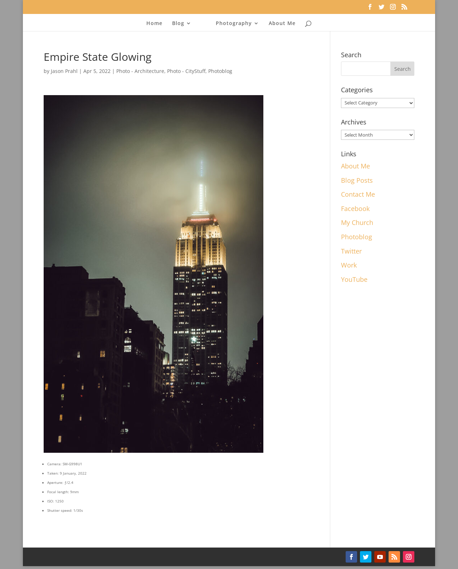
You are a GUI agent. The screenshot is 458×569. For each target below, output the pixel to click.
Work (349, 265)
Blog (178, 23)
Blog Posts (357, 180)
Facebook (355, 208)
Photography (234, 23)
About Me (282, 23)
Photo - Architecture (140, 71)
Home (154, 23)
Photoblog (220, 71)
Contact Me (358, 194)
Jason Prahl (64, 71)
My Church (357, 222)
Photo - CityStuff (186, 71)
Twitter (351, 251)
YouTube (354, 279)
